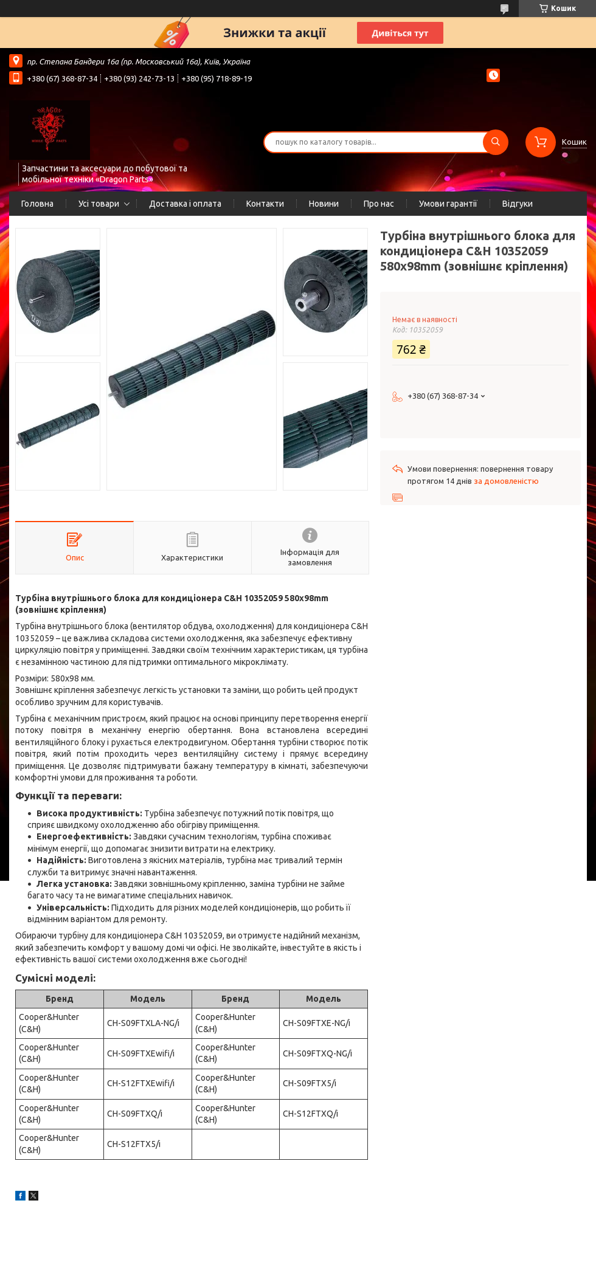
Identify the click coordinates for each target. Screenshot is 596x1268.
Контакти (265, 203)
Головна (37, 203)
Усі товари (98, 203)
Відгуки (517, 203)
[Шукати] (495, 142)
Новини (324, 203)
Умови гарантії (448, 203)
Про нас (379, 203)
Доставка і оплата (185, 203)
